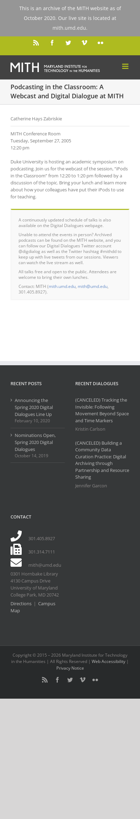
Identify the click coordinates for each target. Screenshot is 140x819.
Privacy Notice (70, 668)
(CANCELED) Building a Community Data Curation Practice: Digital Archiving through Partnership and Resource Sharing (102, 460)
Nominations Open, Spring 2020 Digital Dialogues (35, 442)
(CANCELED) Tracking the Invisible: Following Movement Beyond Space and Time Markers (102, 410)
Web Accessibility (108, 661)
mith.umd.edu (62, 286)
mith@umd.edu (92, 286)
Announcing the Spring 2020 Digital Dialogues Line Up (34, 407)
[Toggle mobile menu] (126, 66)
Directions (20, 603)
